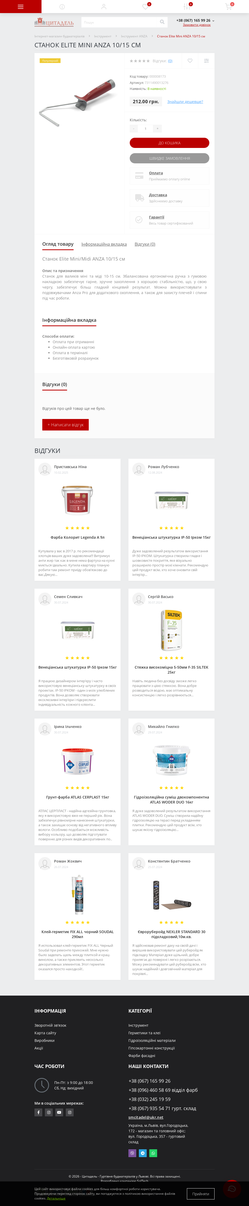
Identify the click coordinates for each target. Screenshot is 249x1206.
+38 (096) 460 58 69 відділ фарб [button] (163, 1090)
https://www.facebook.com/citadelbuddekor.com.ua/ (38, 1112)
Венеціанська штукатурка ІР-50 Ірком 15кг (171, 537)
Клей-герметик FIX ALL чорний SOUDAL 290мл (78, 934)
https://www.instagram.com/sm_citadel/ (48, 1112)
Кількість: (138, 119)
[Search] (162, 22)
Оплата (156, 172)
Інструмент (102, 36)
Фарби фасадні (141, 1055)
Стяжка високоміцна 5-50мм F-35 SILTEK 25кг (171, 670)
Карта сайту (45, 1032)
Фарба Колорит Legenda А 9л (78, 537)
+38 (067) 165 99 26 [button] (149, 1081)
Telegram (143, 1153)
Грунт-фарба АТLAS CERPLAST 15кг (77, 797)
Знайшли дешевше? (185, 101)
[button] (103, 6)
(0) (170, 60)
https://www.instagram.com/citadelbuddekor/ (69, 1112)
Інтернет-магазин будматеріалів (59, 36)
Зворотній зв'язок (50, 1025)
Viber (132, 1153)
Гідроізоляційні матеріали (152, 1040)
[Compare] (206, 60)
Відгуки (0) (145, 244)
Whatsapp (153, 1153)
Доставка (158, 194)
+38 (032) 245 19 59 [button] (149, 1099)
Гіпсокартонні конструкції (151, 1048)
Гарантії (156, 217)
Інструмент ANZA (134, 36)
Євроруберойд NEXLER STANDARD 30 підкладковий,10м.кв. (171, 934)
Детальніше (56, 1198)
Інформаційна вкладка (104, 244)
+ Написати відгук (66, 425)
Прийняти (200, 1193)
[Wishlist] (190, 60)
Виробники (44, 1040)
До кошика (169, 142)
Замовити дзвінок (197, 24)
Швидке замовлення (169, 158)
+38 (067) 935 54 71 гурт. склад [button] (162, 1108)
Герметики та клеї (144, 1032)
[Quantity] (145, 129)
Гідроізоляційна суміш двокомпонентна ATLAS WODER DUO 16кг (171, 800)
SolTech (142, 1181)
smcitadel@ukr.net (145, 1117)
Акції (38, 1048)
